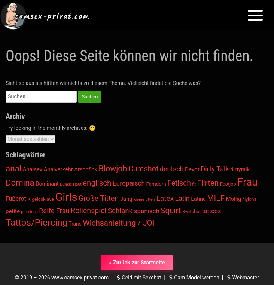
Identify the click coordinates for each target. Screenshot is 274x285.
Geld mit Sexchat (138, 278)
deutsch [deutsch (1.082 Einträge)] (172, 169)
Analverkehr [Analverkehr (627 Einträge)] (58, 169)
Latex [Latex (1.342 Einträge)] (165, 198)
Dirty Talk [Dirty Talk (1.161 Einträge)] (215, 169)
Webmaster (242, 278)
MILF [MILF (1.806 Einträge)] (216, 198)
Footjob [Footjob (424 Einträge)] (228, 184)
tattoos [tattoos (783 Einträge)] (211, 211)
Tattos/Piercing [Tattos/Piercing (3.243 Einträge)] (36, 222)
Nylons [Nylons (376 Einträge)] (249, 199)
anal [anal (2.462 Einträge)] (13, 168)
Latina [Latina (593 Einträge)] (198, 199)
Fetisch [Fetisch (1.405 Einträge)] (179, 183)
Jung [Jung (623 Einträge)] (126, 199)
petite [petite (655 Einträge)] (13, 211)
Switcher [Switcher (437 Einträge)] (191, 211)
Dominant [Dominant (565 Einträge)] (47, 184)
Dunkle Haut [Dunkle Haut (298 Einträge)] (71, 184)
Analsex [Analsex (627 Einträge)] (32, 169)
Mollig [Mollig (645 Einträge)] (233, 199)
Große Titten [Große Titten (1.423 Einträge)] (99, 198)
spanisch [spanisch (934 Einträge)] (146, 211)
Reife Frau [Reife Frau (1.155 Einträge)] (54, 211)
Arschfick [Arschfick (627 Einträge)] (85, 169)
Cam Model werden (193, 278)
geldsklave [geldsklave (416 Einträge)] (43, 199)
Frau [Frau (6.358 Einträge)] (247, 182)
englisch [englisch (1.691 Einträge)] (97, 182)
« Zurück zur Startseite (137, 263)
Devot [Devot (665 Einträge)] (192, 169)
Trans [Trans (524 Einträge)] (74, 224)
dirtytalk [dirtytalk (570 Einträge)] (239, 169)
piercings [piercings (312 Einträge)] (29, 211)
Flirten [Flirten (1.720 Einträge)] (208, 182)
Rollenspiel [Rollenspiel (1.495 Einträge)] (88, 210)
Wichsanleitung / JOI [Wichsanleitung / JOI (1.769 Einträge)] (118, 222)
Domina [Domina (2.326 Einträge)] (20, 182)
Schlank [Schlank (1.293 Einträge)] (120, 210)
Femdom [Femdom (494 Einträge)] (156, 184)
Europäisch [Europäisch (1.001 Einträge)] (129, 183)
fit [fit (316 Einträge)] (194, 184)
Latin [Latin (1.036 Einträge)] (182, 198)
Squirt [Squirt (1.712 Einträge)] (171, 210)
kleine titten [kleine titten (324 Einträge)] (144, 199)
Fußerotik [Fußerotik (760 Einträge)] (18, 198)
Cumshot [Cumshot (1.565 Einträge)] (143, 169)
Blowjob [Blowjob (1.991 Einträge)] (113, 168)
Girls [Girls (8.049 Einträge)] (66, 197)
